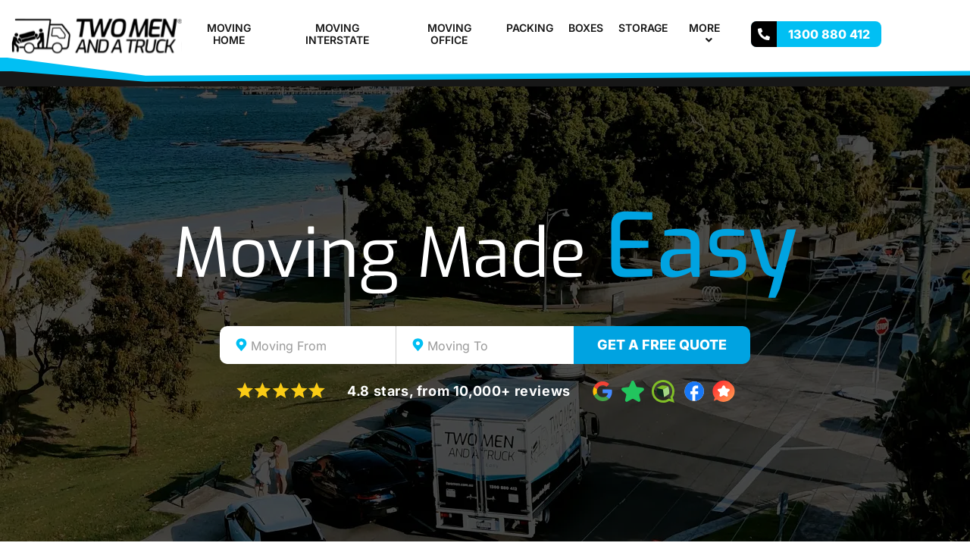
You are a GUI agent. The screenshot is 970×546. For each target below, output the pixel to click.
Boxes (585, 27)
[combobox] (308, 345)
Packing (529, 27)
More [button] (711, 34)
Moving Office (449, 34)
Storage (643, 27)
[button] (726, 27)
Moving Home (229, 34)
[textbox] (321, 346)
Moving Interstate (337, 34)
